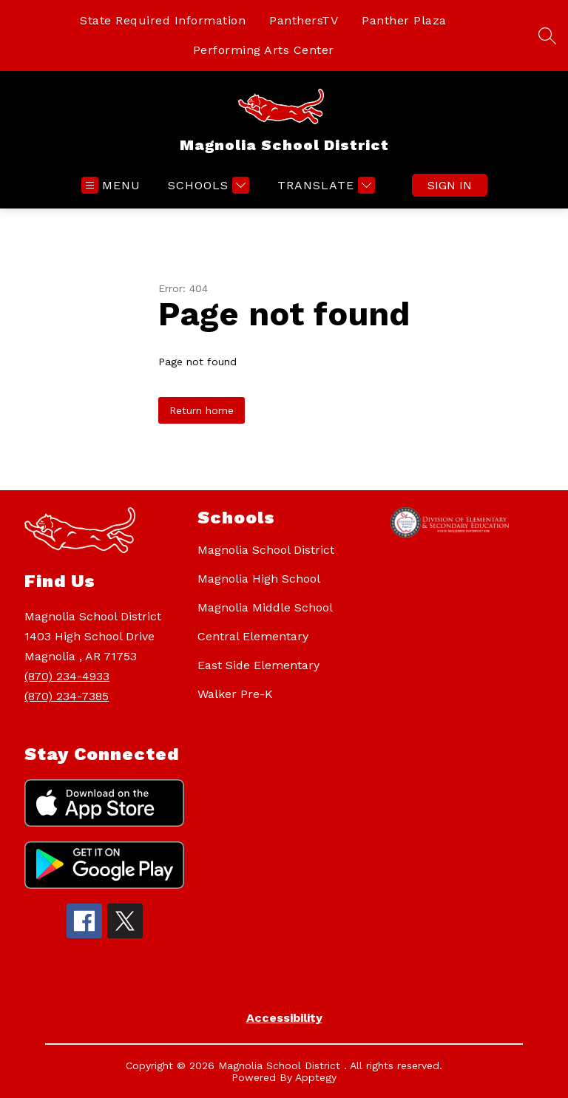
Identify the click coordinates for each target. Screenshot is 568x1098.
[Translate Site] (324, 185)
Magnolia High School (258, 579)
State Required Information (163, 20)
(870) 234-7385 (66, 696)
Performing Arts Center (263, 50)
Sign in (449, 185)
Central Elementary (252, 636)
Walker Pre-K (235, 694)
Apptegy (316, 1077)
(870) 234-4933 (66, 676)
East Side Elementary (258, 665)
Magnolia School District (265, 550)
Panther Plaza (404, 20)
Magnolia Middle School (265, 607)
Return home (201, 410)
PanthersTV (303, 20)
